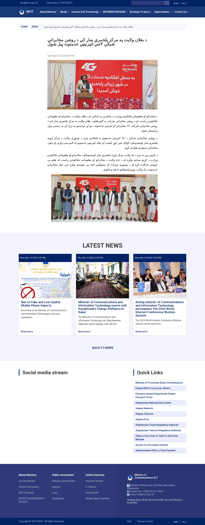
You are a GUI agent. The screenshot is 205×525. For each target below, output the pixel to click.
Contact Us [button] (180, 11)
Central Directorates (29, 486)
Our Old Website (27, 481)
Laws (55, 492)
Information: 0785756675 (59, 2)
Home (24, 26)
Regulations (58, 498)
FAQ (129, 521)
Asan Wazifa (92, 492)
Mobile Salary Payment (97, 498)
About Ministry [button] (48, 11)
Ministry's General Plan (63, 481)
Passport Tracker (94, 481)
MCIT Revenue (26, 492)
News (35, 26)
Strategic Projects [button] (140, 11)
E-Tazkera (91, 486)
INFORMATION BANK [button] (114, 11)
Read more (27, 331)
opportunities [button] (162, 11)
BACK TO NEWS (102, 348)
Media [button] (63, 11)
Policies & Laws (145, 521)
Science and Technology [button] (85, 11)
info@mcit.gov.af (29, 2)
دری (184, 3)
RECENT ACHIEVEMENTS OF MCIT (31, 500)
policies (56, 486)
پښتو (176, 3)
